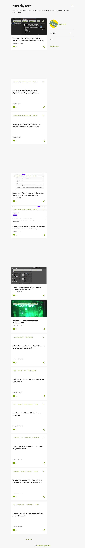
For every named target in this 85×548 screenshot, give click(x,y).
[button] (44, 47)
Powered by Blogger (42, 545)
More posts (29, 539)
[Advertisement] (28, 64)
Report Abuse (54, 46)
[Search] (72, 6)
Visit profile (62, 24)
